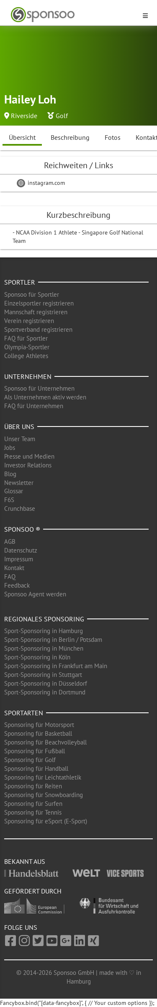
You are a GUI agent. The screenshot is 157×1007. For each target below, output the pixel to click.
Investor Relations (27, 465)
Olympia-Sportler (26, 347)
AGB (9, 541)
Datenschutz (20, 550)
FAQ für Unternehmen (33, 406)
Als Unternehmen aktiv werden (45, 397)
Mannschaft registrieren (35, 312)
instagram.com (41, 183)
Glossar (13, 491)
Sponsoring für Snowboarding (43, 795)
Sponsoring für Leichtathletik (42, 777)
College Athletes (26, 356)
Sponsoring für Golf (30, 760)
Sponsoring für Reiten (33, 786)
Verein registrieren (29, 321)
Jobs (9, 448)
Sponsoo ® (22, 529)
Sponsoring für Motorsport (39, 725)
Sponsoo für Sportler (31, 294)
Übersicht (22, 137)
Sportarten (23, 713)
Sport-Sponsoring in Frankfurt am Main (55, 666)
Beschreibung (70, 137)
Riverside (24, 115)
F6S (9, 500)
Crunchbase (19, 508)
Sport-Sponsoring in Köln (37, 657)
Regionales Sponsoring (44, 619)
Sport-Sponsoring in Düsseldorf (45, 683)
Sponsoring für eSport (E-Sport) (45, 821)
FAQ (9, 576)
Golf (62, 115)
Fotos (113, 137)
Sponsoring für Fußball (34, 751)
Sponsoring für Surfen (33, 804)
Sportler (19, 282)
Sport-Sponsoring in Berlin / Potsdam (53, 640)
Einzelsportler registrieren (39, 303)
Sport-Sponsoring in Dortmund (44, 692)
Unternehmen (27, 376)
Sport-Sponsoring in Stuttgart (43, 675)
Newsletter (18, 483)
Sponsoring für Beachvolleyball (45, 742)
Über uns (19, 426)
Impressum (18, 559)
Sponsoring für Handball (36, 768)
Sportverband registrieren (38, 329)
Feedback (17, 585)
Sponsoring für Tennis (33, 812)
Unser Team (19, 439)
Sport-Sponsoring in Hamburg (43, 631)
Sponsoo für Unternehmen (39, 388)
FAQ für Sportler (26, 338)
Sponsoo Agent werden (35, 594)
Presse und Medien (29, 456)
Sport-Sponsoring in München (43, 648)
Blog (10, 474)
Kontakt (14, 568)
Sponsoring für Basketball (38, 733)
